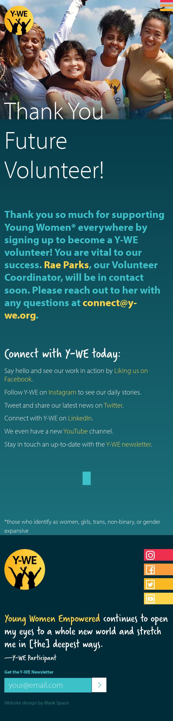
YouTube (75, 431)
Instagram (62, 392)
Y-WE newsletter (128, 444)
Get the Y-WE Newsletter (28, 672)
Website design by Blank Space (36, 702)
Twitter (113, 405)
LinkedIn (80, 417)
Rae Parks (66, 264)
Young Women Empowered (52, 618)
